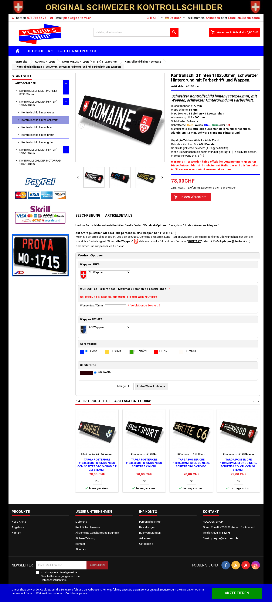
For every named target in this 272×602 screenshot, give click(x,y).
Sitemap (80, 549)
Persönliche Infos (149, 521)
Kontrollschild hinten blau (36, 127)
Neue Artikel (19, 521)
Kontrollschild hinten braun (37, 134)
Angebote (18, 527)
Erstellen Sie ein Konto (244, 18)
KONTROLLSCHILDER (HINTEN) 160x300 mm (38, 151)
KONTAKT (194, 241)
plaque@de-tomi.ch (77, 18)
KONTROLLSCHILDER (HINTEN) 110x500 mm (38, 103)
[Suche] (136, 32)
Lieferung (81, 521)
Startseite (22, 76)
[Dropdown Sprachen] (175, 17)
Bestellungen (147, 527)
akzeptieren (237, 593)
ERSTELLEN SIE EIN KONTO (77, 51)
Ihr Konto (148, 512)
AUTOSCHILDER (38, 51)
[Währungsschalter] (155, 17)
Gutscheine (146, 543)
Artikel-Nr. (178, 86)
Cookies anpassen (76, 593)
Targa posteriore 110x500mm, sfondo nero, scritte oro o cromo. (191, 463)
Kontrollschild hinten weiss (37, 112)
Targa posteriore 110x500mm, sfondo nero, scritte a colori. (144, 463)
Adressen (145, 538)
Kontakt (16, 532)
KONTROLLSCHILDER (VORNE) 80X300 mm (38, 92)
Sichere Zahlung (85, 538)
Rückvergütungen (150, 532)
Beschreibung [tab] (87, 215)
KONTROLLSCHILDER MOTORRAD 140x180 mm (40, 162)
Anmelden (213, 18)
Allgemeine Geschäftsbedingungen (97, 532)
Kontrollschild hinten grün (37, 142)
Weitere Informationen (50, 593)
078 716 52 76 (36, 18)
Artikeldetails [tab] (118, 215)
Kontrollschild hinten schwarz (39, 120)
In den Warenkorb (190, 197)
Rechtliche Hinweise (87, 527)
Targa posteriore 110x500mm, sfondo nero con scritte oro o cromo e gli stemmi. (96, 464)
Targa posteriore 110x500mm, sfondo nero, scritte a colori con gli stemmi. (238, 464)
